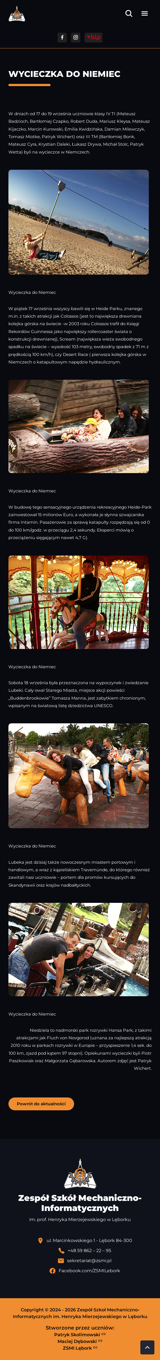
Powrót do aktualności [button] (41, 1103)
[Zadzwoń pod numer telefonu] (84, 1250)
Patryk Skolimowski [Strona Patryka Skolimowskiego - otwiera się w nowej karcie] (80, 1334)
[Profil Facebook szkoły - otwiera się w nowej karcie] (84, 1270)
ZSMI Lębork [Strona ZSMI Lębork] (80, 1348)
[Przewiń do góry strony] (147, 1347)
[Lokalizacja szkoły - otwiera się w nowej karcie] (84, 1240)
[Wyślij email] (84, 1260)
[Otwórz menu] (145, 13)
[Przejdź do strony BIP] (93, 37)
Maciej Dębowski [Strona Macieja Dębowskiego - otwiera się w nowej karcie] (80, 1341)
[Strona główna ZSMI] (16, 14)
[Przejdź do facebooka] (62, 37)
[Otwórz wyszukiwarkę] (129, 13)
